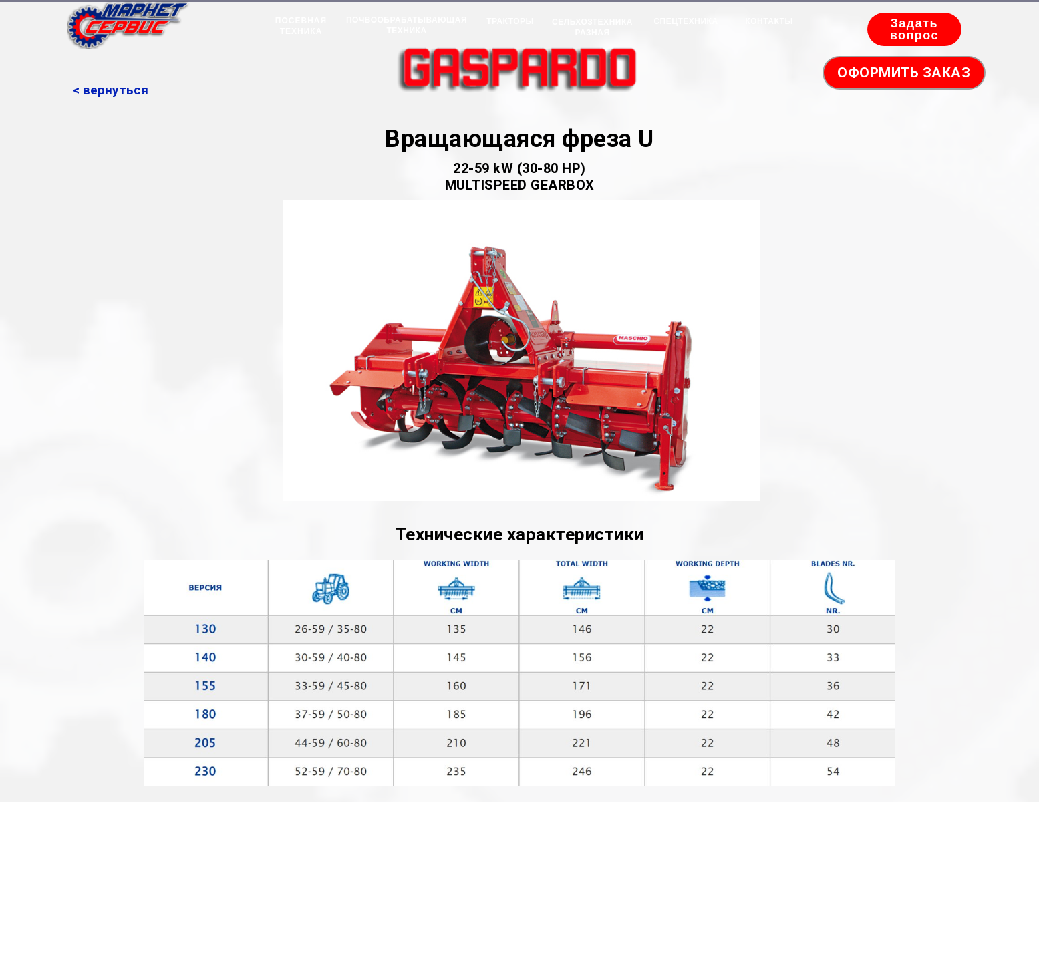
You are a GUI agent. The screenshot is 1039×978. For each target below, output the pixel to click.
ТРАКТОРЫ (510, 21)
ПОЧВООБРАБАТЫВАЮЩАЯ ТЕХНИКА (406, 25)
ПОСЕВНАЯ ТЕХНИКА (301, 26)
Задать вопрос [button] (914, 29)
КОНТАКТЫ (768, 21)
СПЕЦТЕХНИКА (685, 21)
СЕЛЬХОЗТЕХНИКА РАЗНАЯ (592, 27)
